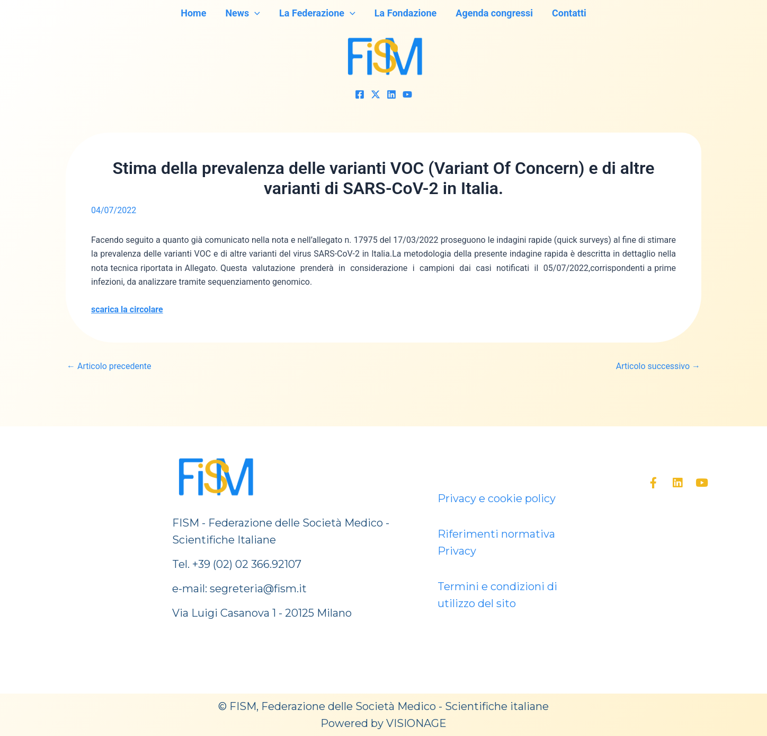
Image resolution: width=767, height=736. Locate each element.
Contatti (569, 13)
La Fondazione (405, 13)
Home (193, 13)
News (242, 13)
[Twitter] (375, 94)
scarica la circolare (127, 309)
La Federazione (317, 13)
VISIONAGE (416, 723)
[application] (254, 13)
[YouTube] (407, 94)
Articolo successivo (658, 366)
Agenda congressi (494, 13)
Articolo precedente (109, 366)
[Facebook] (359, 94)
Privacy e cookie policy (497, 498)
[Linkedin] (391, 94)
